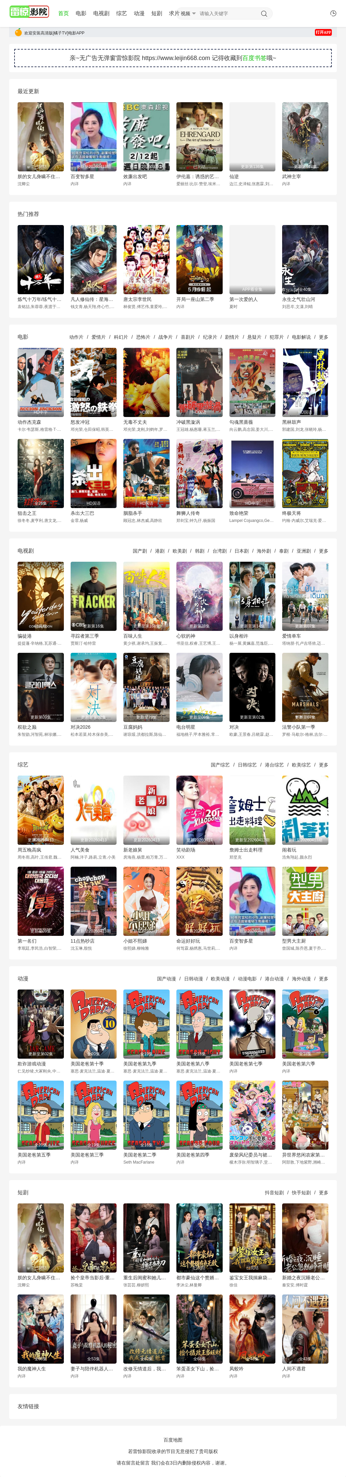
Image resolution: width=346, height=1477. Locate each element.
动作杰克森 (29, 422)
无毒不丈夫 (135, 422)
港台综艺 (274, 765)
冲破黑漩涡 (188, 422)
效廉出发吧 (135, 176)
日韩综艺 (247, 765)
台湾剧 (220, 551)
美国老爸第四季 (192, 1155)
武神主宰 (291, 176)
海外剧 (264, 551)
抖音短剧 (274, 1192)
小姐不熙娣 (135, 941)
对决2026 (81, 727)
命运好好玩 (188, 941)
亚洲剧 (304, 551)
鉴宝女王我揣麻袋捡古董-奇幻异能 (252, 1277)
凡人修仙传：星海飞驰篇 (94, 299)
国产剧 (140, 551)
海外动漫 (301, 978)
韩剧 (199, 551)
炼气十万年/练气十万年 (41, 299)
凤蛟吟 (236, 1368)
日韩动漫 (193, 978)
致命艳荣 (238, 513)
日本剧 (241, 551)
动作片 (76, 337)
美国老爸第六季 (298, 1063)
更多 (323, 337)
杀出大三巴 (82, 513)
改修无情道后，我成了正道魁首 (146, 1368)
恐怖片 (143, 337)
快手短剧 (301, 1192)
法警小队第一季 (298, 727)
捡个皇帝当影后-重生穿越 (94, 1277)
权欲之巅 (27, 727)
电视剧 (101, 13)
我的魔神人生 (32, 1368)
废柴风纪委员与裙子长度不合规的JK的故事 (252, 1155)
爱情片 (99, 337)
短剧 (156, 13)
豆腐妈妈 (132, 727)
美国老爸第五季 (34, 1155)
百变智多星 (82, 176)
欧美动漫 (220, 978)
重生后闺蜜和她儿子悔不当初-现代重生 (146, 1277)
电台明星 (185, 727)
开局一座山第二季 (195, 299)
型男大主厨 (294, 941)
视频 (185, 13)
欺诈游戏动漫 (32, 1063)
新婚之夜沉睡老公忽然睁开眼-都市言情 (305, 1277)
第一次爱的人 (243, 299)
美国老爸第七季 (246, 1063)
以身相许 (238, 636)
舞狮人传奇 (188, 513)
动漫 (139, 13)
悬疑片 (254, 337)
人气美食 (80, 850)
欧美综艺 (301, 765)
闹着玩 (289, 850)
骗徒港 (25, 636)
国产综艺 (220, 765)
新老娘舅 (132, 850)
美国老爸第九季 (139, 1063)
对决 (234, 727)
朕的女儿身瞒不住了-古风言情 (41, 176)
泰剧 (284, 551)
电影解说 (301, 337)
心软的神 (185, 636)
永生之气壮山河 (298, 299)
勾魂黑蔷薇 (241, 422)
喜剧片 (188, 337)
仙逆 (234, 176)
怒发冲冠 (80, 422)
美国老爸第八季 (192, 1063)
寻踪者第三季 (85, 636)
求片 (174, 13)
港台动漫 (274, 978)
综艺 (121, 13)
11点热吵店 (83, 941)
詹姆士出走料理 (246, 850)
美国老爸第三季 (87, 1155)
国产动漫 (166, 978)
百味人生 (132, 636)
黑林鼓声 (291, 422)
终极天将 (291, 513)
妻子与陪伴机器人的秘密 (94, 1368)
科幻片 (121, 337)
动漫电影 (247, 978)
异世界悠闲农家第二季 (305, 1155)
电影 (81, 13)
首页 (63, 13)
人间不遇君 (294, 1368)
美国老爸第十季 (87, 1063)
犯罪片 (277, 337)
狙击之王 (27, 513)
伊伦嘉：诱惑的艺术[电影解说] (199, 176)
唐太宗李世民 (137, 299)
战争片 (165, 337)
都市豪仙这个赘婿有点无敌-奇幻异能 (199, 1277)
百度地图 (173, 1440)
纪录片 (210, 337)
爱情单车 (291, 636)
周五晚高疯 (29, 850)
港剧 (160, 551)
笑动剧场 (185, 850)
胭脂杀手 (132, 513)
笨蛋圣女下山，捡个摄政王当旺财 (199, 1368)
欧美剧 (180, 551)
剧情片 (232, 337)
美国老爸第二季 (139, 1155)
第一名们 (27, 941)
